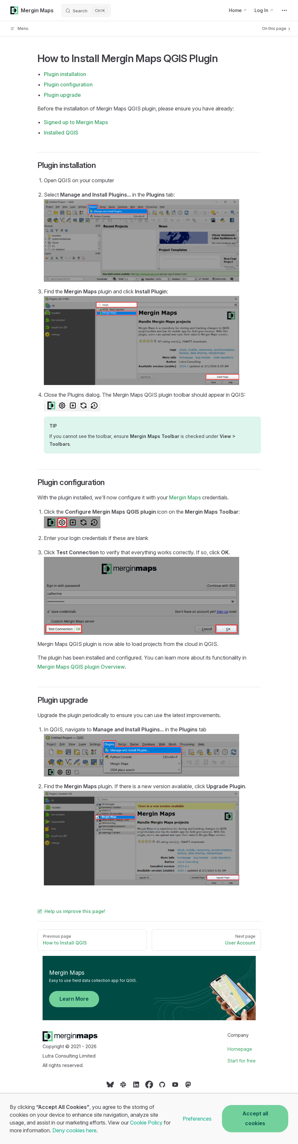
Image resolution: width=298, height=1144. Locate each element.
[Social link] (110, 1086)
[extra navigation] (284, 10)
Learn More (74, 999)
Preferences (197, 1118)
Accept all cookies (255, 1118)
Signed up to (76, 122)
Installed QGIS (61, 132)
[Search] (86, 10)
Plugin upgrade (62, 95)
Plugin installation (65, 74)
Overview (81, 666)
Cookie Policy (146, 1122)
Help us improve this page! (71, 911)
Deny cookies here (74, 1130)
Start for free (241, 1060)
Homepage (239, 1049)
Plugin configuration (68, 84)
